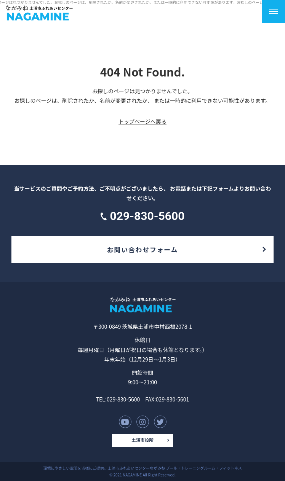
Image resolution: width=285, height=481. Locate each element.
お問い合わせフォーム (142, 249)
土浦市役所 (142, 440)
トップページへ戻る (142, 121)
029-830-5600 (123, 399)
